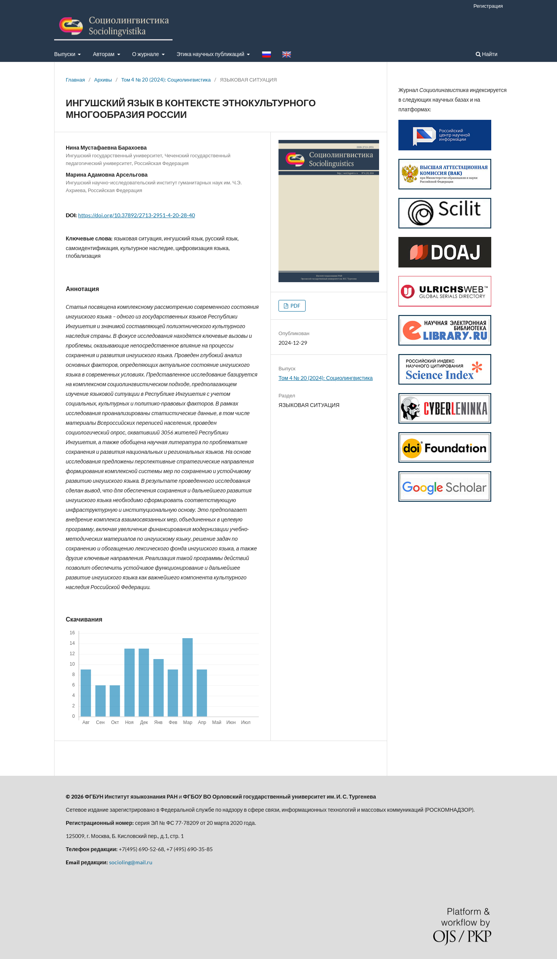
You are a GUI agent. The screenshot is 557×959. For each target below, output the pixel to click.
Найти (486, 54)
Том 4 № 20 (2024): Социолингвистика (165, 80)
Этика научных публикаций (211, 54)
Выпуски (65, 54)
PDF (294, 306)
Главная (75, 80)
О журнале (146, 54)
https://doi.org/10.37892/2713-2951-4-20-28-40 (136, 215)
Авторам (104, 54)
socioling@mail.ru (130, 862)
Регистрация (488, 6)
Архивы (103, 80)
